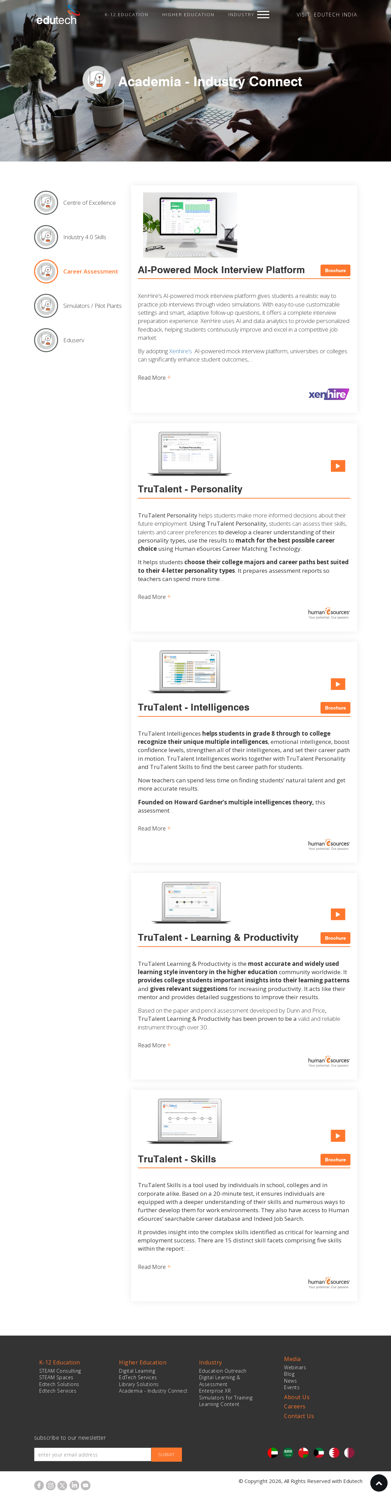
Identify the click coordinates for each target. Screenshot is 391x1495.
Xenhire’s (180, 351)
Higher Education (188, 14)
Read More (154, 377)
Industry (241, 14)
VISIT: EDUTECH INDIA (327, 14)
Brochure (335, 270)
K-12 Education (127, 14)
